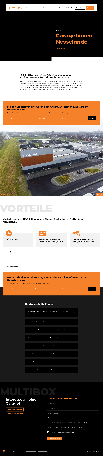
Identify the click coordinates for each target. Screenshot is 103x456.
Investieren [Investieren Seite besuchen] (80, 7)
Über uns (62, 7)
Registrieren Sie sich (55, 438)
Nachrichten (69, 7)
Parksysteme (54, 7)
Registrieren (61, 48)
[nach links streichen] (5, 252)
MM (99, 451)
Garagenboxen (30, 7)
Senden (92, 118)
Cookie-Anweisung (43, 451)
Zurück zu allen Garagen (12, 266)
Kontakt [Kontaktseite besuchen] (91, 7)
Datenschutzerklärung (31, 451)
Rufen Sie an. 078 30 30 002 (15, 413)
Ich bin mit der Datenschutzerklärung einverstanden (63, 432)
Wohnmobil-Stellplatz (42, 7)
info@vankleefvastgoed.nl (15, 409)
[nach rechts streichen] (11, 252)
